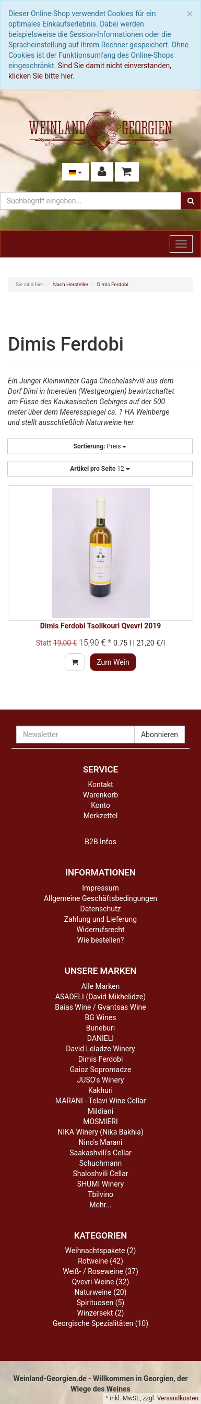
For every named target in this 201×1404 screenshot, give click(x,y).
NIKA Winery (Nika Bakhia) (100, 1132)
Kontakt (100, 784)
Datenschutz (100, 909)
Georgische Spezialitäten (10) (100, 1323)
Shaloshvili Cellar (100, 1173)
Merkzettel (101, 816)
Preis (100, 446)
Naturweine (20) (100, 1292)
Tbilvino (100, 1194)
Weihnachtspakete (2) (100, 1250)
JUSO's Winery (100, 1080)
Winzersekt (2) (100, 1313)
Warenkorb (100, 795)
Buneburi (100, 1028)
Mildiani (100, 1111)
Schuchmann (100, 1163)
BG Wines (100, 1017)
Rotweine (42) (100, 1261)
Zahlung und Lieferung (100, 919)
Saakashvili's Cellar (100, 1153)
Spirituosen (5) (100, 1302)
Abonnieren (159, 734)
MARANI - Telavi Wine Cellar (100, 1101)
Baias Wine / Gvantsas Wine (100, 1007)
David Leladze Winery (100, 1049)
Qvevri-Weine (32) (100, 1282)
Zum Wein (113, 662)
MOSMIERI (100, 1121)
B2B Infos (100, 842)
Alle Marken (100, 986)
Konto (100, 805)
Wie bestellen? (100, 940)
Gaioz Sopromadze (101, 1069)
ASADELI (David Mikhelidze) (100, 997)
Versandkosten (177, 1398)
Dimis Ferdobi (100, 1059)
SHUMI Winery (100, 1184)
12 (100, 468)
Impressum (100, 888)
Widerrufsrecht (100, 929)
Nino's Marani (101, 1142)
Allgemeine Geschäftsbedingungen (100, 898)
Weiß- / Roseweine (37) (100, 1271)
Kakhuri (100, 1090)
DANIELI (100, 1038)
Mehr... (100, 1205)
